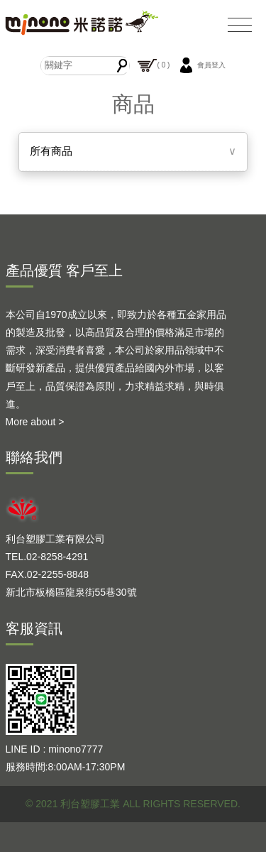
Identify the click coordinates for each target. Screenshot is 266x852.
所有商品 (51, 151)
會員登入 (201, 65)
